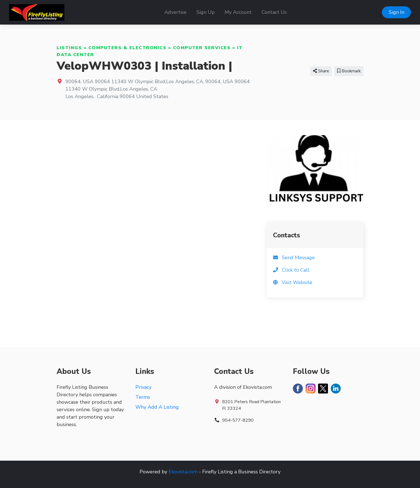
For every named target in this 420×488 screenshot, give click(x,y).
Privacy (143, 387)
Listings (69, 48)
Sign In (396, 12)
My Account (238, 12)
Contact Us (274, 12)
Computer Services (202, 48)
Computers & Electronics (127, 48)
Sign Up (205, 12)
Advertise (175, 12)
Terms (142, 397)
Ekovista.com (183, 471)
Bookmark (349, 71)
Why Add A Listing (157, 407)
